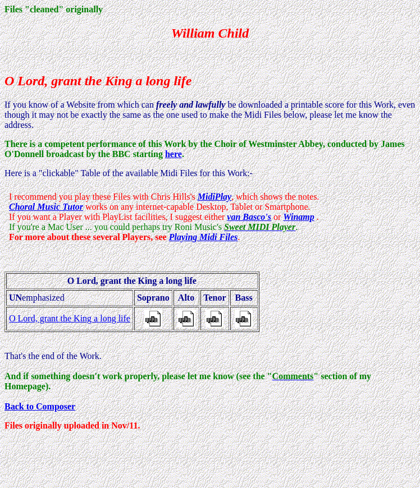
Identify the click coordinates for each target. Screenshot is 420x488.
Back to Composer (39, 406)
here (173, 154)
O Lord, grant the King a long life (69, 318)
